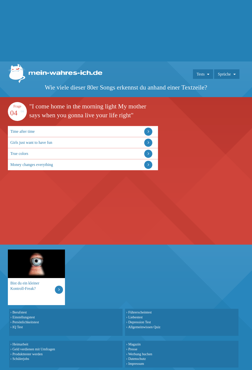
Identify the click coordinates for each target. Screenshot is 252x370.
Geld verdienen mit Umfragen (33, 349)
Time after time (22, 131)
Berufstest (19, 312)
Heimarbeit (20, 344)
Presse (132, 349)
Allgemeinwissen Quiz (144, 327)
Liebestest (135, 317)
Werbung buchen (140, 354)
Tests (201, 74)
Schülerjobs (20, 359)
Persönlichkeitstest (25, 322)
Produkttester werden (27, 354)
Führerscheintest (140, 312)
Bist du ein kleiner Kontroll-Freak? (24, 286)
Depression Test (139, 322)
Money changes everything (31, 165)
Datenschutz (137, 359)
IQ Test (17, 327)
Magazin (134, 344)
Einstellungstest (23, 317)
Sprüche (224, 74)
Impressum (136, 364)
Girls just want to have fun (31, 142)
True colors (19, 153)
